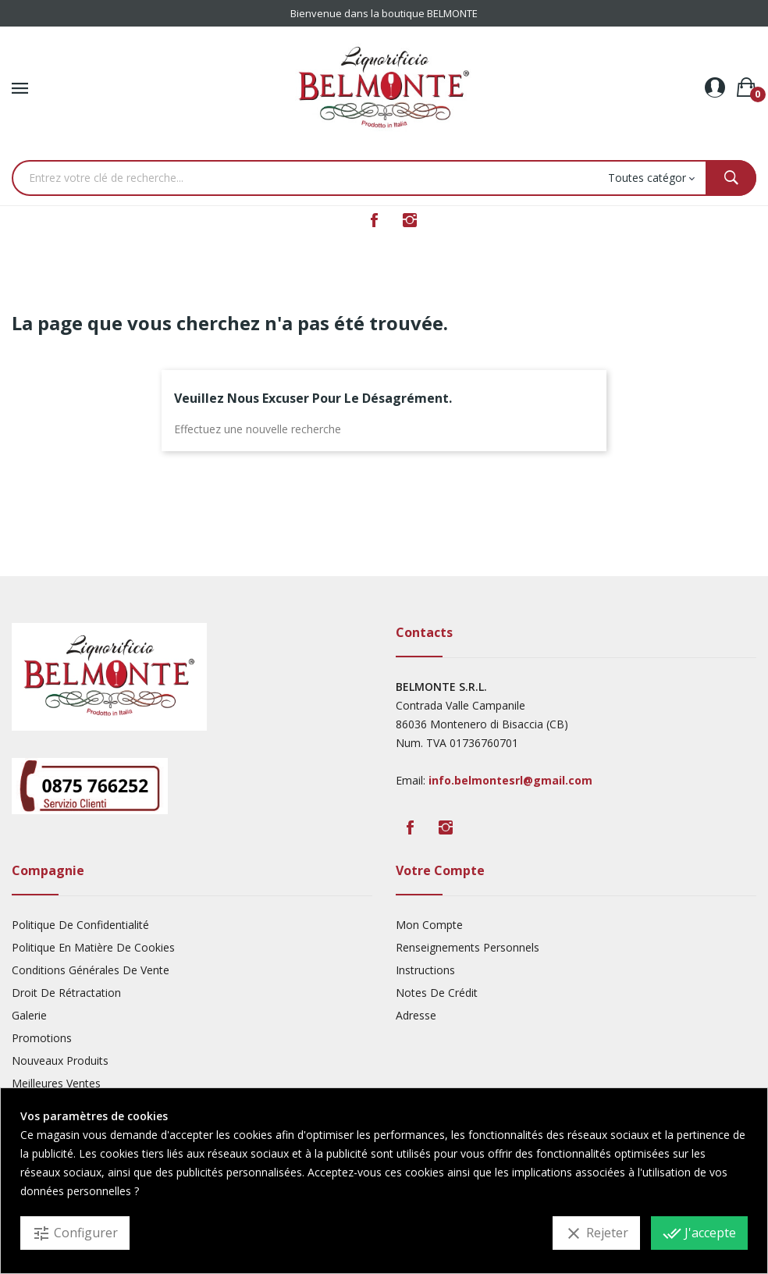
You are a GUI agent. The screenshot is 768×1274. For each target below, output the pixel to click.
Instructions (425, 970)
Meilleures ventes (56, 1083)
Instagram (410, 220)
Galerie (29, 1015)
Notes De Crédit (437, 992)
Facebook (374, 220)
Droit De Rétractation (66, 992)
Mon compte (429, 924)
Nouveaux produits (60, 1060)
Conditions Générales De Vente (90, 970)
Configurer (75, 1233)
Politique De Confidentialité (80, 924)
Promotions (42, 1037)
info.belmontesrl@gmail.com (510, 780)
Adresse (416, 1015)
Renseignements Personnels (467, 947)
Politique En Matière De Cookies (93, 947)
